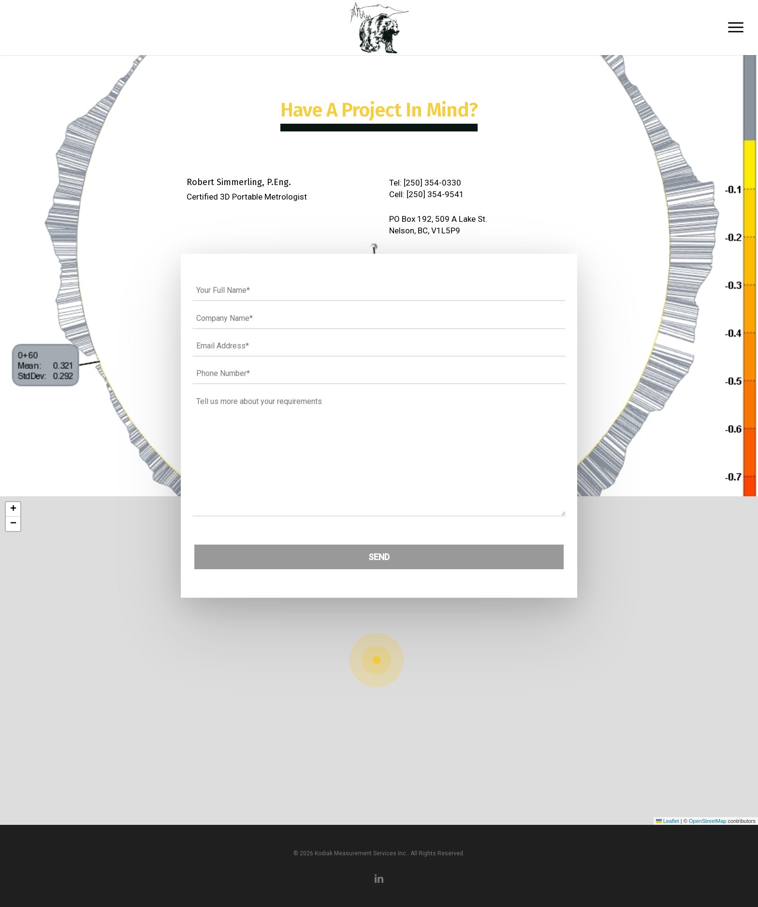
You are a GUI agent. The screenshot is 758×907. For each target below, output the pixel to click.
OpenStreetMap (708, 821)
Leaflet (667, 821)
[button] (736, 27)
